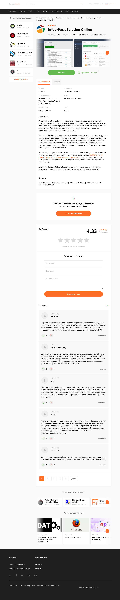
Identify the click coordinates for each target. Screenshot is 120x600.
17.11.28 (54, 35)
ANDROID (46, 11)
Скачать (61, 73)
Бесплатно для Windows (79, 35)
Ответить (102, 335)
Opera (47, 157)
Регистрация (98, 4)
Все (107, 305)
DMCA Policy (13, 585)
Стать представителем (73, 213)
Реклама (38, 569)
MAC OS (22, 11)
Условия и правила (27, 585)
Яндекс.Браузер (62, 157)
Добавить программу (17, 565)
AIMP (78, 157)
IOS (38, 11)
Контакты (38, 565)
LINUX (30, 11)
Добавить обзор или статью (19, 569)
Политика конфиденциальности (49, 585)
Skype (72, 157)
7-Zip (53, 157)
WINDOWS (12, 11)
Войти (90, 4)
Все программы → (21, 79)
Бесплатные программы (45, 18)
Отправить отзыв (73, 294)
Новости (58, 11)
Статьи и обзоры (72, 11)
